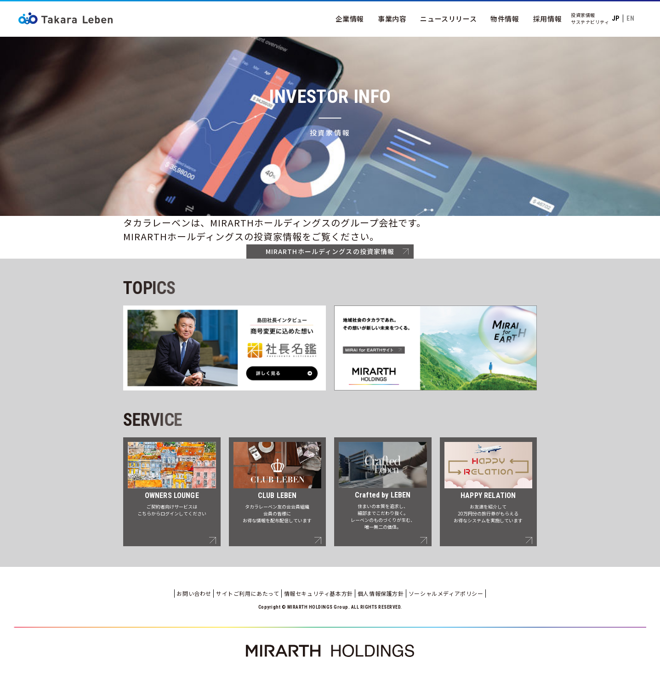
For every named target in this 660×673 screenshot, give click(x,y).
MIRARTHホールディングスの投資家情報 (330, 251)
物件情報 (504, 18)
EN (630, 18)
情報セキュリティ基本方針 (318, 593)
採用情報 (547, 18)
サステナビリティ (590, 21)
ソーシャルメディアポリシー (446, 593)
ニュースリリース (448, 18)
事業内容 (392, 18)
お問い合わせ (193, 593)
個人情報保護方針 (381, 593)
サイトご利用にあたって (247, 593)
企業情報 (350, 18)
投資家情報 (583, 14)
